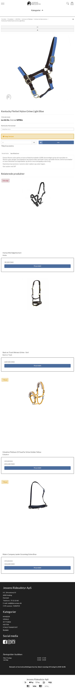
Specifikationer (14, 153)
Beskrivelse (5, 153)
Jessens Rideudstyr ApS (37, 679)
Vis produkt (37, 266)
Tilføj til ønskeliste (7, 146)
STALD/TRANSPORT (10, 627)
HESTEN (6, 624)
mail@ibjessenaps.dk (15, 603)
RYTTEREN (7, 622)
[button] (37, 27)
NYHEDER (6, 616)
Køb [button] (49, 142)
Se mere (5, 630)
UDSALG (6, 619)
